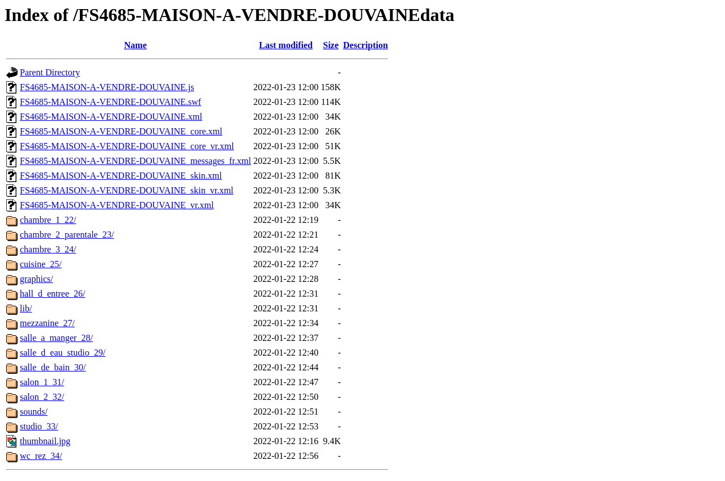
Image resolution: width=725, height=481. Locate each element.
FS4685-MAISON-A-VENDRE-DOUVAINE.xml (111, 116)
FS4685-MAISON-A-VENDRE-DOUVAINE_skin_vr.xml (126, 190)
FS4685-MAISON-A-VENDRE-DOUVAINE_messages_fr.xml (135, 161)
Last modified (286, 45)
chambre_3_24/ (48, 249)
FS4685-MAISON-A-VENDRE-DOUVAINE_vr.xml (117, 205)
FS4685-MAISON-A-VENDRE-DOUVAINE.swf (110, 102)
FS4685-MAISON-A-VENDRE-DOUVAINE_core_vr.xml (127, 146)
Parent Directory (50, 72)
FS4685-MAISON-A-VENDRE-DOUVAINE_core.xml (121, 131)
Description (365, 45)
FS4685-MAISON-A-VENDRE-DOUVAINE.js (107, 87)
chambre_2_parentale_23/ (67, 234)
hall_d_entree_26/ (53, 293)
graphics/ (36, 279)
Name (135, 45)
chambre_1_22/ (48, 220)
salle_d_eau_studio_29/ (62, 352)
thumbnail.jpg (45, 441)
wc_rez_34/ (41, 456)
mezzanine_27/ (47, 323)
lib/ (26, 308)
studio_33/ (39, 426)
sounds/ (34, 411)
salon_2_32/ (42, 397)
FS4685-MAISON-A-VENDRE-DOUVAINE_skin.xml (121, 175)
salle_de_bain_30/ (53, 367)
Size (331, 45)
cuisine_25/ (41, 264)
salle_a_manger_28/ (56, 338)
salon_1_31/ (42, 382)
